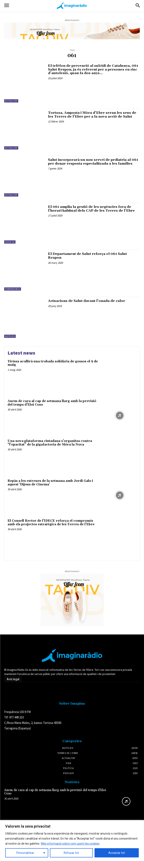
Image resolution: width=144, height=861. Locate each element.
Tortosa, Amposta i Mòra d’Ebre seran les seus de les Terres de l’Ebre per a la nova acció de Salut (92, 115)
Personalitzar (25, 852)
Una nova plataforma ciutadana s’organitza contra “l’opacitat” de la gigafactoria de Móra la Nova (50, 443)
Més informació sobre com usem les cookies (70, 843)
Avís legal (13, 679)
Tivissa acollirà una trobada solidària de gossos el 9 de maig (53, 363)
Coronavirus (12, 289)
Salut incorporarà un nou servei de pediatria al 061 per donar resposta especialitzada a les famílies (93, 162)
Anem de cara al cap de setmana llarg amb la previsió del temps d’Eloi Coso (52, 403)
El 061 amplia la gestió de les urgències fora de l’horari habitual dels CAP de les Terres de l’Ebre (91, 209)
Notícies (10, 336)
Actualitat (11, 101)
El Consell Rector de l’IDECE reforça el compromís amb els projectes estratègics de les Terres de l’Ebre (51, 522)
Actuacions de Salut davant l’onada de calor (86, 301)
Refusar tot (71, 852)
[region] (72, 840)
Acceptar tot (116, 852)
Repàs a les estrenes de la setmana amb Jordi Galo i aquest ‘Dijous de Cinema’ (50, 482)
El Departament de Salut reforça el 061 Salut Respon (87, 256)
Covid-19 (10, 242)
